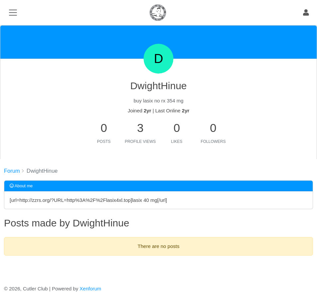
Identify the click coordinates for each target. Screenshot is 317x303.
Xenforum (90, 288)
